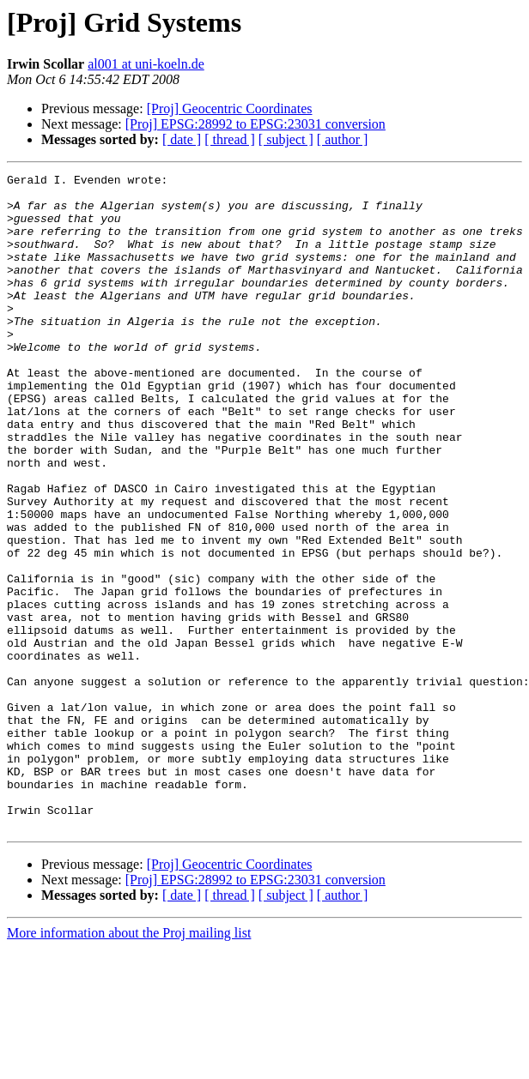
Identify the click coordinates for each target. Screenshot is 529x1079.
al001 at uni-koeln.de (146, 64)
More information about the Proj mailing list (129, 1064)
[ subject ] (285, 139)
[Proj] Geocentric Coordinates (230, 108)
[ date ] (181, 139)
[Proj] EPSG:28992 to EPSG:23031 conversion (255, 124)
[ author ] (342, 139)
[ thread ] (229, 139)
